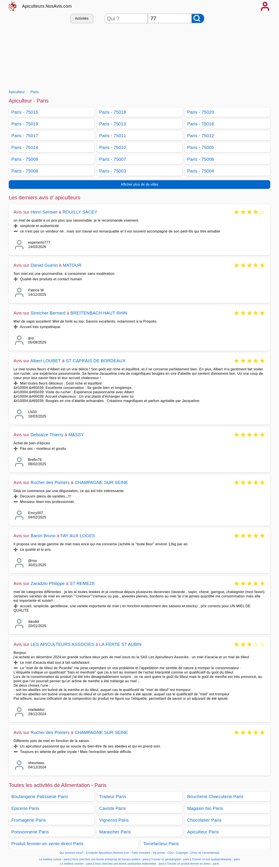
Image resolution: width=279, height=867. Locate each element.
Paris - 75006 (200, 159)
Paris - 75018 (112, 112)
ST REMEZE (82, 583)
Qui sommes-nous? (71, 852)
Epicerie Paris (25, 808)
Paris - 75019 (24, 123)
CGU (170, 852)
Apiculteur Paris (203, 831)
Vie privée (159, 852)
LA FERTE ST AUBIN (120, 644)
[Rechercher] (197, 18)
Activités (81, 18)
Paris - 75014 (24, 147)
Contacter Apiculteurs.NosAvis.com (107, 852)
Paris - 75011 (112, 135)
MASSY (76, 434)
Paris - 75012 (200, 135)
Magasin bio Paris (205, 808)
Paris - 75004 (200, 171)
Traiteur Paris (112, 796)
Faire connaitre (141, 852)
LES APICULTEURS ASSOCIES (62, 644)
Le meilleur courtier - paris (76, 863)
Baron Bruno (43, 535)
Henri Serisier (44, 212)
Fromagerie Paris (28, 820)
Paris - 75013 (112, 123)
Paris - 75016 (200, 123)
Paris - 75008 (24, 171)
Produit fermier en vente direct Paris (47, 843)
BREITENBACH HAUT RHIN (98, 313)
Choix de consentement (204, 852)
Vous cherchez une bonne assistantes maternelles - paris (130, 863)
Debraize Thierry (47, 434)
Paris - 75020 (200, 112)
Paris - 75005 (200, 147)
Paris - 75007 (112, 159)
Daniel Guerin (44, 265)
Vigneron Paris (114, 820)
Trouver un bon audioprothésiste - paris (216, 859)
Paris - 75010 (112, 147)
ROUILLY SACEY (80, 212)
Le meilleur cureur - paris (54, 859)
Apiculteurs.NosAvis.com (47, 6)
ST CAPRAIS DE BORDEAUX (96, 360)
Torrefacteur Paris (161, 843)
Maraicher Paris (115, 831)
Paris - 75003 (112, 171)
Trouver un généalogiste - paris (170, 859)
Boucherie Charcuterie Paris (215, 796)
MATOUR (72, 265)
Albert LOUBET (45, 360)
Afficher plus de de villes (139, 184)
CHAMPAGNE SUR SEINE (101, 482)
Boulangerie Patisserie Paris (39, 796)
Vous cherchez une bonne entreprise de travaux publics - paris (110, 859)
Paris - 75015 (24, 112)
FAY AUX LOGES (77, 535)
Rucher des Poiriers (50, 482)
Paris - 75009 (24, 159)
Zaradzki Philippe (48, 583)
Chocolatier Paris (204, 820)
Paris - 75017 (24, 135)
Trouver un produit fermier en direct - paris (193, 863)
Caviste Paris (112, 808)
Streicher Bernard (48, 313)
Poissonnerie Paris (30, 831)
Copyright (182, 852)
